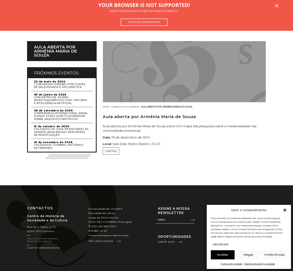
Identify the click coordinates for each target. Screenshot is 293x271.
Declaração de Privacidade (259, 263)
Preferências (275, 255)
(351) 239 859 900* (102, 226)
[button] (285, 210)
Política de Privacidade (42, 239)
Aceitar (222, 255)
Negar (248, 255)
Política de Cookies (231, 263)
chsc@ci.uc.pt (97, 230)
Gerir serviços (220, 243)
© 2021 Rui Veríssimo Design (43, 248)
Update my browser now (144, 22)
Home (106, 106)
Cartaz (111, 151)
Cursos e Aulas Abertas (125, 106)
